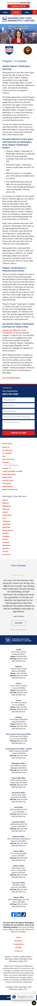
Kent (4, 518)
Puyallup (5, 536)
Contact (16, 12)
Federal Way (6, 515)
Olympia (5, 533)
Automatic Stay (8, 459)
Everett (5, 512)
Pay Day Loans (7, 480)
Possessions (6, 483)
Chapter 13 (6, 468)
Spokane (5, 548)
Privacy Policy (18, 944)
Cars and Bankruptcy (11, 378)
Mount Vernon (7, 530)
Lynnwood (6, 524)
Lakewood (6, 521)
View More (18, 623)
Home (5, 12)
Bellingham (6, 506)
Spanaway (6, 545)
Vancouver (6, 554)
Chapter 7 (6, 462)
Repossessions (7, 486)
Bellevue (5, 503)
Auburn (5, 500)
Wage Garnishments (10, 489)
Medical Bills (7, 477)
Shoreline (6, 542)
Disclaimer (18, 941)
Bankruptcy (7, 443)
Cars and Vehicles (12, 465)
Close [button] (34, 992)
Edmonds (5, 509)
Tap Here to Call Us (18, 6)
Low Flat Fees (7, 450)
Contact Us (7, 387)
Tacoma (5, 551)
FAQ (3, 456)
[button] (34, 1003)
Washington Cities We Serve (14, 496)
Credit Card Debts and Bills (12, 471)
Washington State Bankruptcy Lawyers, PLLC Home (18, 19)
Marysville (6, 527)
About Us (5, 447)
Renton (5, 539)
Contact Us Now (18, 433)
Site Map (18, 948)
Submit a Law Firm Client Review (18, 629)
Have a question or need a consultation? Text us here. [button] (23, 997)
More (27, 12)
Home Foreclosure (9, 474)
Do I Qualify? (7, 453)
